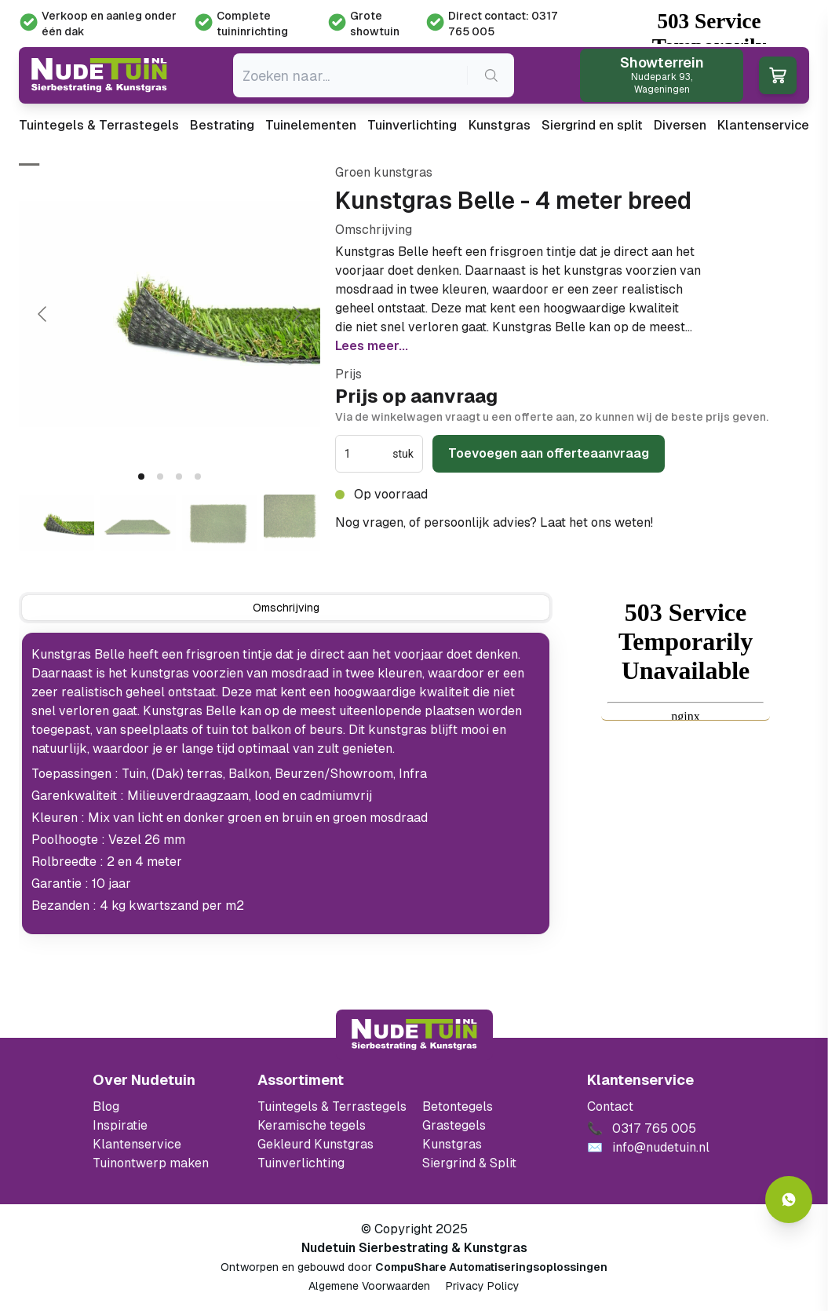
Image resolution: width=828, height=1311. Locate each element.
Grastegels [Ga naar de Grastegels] (454, 1125)
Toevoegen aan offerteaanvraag (548, 453)
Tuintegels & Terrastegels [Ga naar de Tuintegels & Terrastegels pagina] (332, 1106)
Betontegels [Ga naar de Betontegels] (457, 1106)
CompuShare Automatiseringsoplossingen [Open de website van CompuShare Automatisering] (491, 1267)
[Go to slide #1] (56, 523)
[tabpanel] (286, 783)
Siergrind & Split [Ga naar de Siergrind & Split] (469, 1163)
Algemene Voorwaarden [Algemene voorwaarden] (369, 1286)
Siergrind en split (592, 125)
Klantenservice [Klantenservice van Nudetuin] (137, 1144)
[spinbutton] (367, 454)
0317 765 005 (697, 522)
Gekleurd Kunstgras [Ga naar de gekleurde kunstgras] (315, 1144)
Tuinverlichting (412, 125)
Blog (106, 1106)
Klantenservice (763, 125)
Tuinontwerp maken (151, 1163)
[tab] (141, 476)
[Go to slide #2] (138, 523)
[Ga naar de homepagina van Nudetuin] (99, 75)
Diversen (680, 125)
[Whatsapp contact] (788, 1199)
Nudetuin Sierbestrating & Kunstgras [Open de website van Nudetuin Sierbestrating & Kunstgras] (414, 1247)
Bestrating (222, 125)
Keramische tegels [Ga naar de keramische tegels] (311, 1125)
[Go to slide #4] (301, 523)
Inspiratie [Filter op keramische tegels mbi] (120, 1125)
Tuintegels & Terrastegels (99, 125)
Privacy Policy (483, 1286)
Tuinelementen (310, 125)
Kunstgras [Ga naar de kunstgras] (452, 1144)
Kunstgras (500, 125)
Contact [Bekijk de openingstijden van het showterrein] (610, 1106)
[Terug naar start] (414, 1035)
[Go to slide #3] (219, 523)
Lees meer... (371, 345)
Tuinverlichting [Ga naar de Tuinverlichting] (301, 1163)
